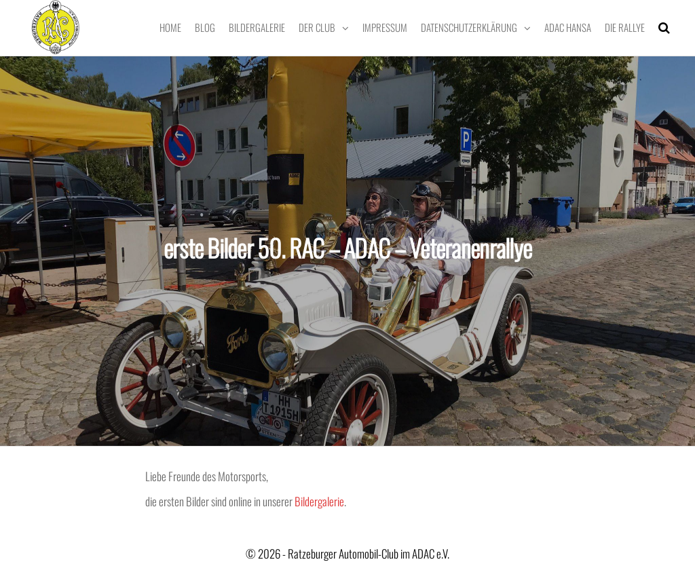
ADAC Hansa (567, 27)
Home (170, 27)
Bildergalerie (257, 27)
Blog (205, 27)
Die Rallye (625, 27)
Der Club (317, 27)
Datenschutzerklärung (469, 27)
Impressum (384, 27)
